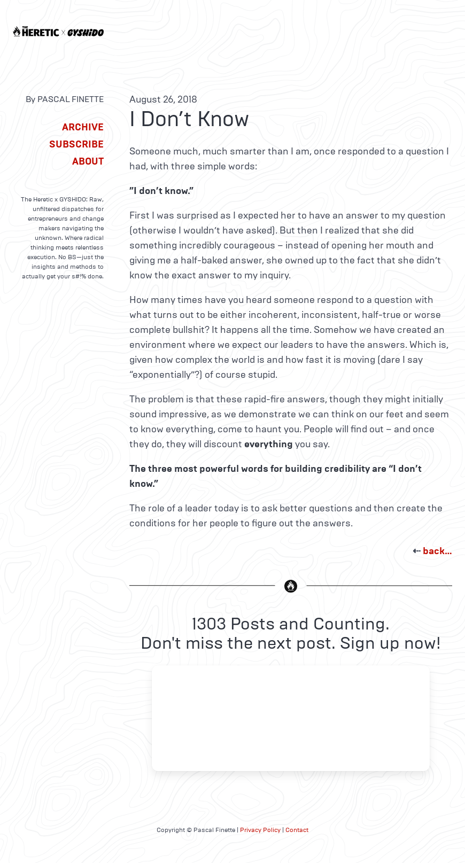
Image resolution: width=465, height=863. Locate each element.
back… (437, 551)
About (88, 161)
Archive (83, 127)
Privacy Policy (260, 830)
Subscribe (76, 144)
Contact (296, 830)
